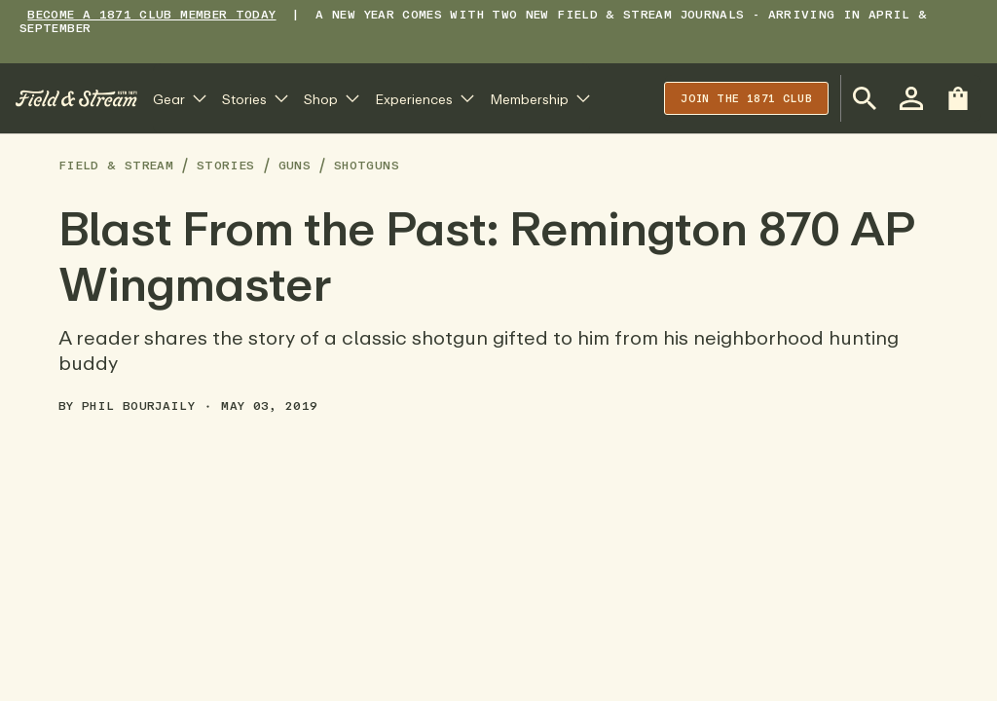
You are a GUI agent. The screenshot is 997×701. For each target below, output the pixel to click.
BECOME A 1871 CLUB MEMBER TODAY (151, 14)
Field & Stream (115, 165)
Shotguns (366, 165)
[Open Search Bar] (864, 98)
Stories (226, 165)
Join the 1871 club (746, 98)
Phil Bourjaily (138, 405)
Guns (294, 165)
